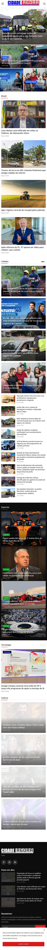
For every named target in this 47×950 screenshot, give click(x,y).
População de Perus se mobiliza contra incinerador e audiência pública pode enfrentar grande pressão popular (29, 876)
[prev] (41, 644)
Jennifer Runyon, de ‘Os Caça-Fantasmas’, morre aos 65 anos (21, 758)
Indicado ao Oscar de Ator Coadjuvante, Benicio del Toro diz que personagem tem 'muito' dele (22, 789)
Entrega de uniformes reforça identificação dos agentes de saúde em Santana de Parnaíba (31, 480)
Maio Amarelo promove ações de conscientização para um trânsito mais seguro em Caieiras (20, 353)
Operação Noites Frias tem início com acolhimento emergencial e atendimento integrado (30, 398)
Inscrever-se (40, 927)
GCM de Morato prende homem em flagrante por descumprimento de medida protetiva (30, 443)
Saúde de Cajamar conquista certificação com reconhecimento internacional (29, 432)
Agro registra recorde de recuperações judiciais (23, 210)
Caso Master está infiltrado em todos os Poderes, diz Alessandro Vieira (19, 131)
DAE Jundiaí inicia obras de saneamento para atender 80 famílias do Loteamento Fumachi (23, 62)
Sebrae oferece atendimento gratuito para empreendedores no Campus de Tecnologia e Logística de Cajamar (23, 321)
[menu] (2, 3)
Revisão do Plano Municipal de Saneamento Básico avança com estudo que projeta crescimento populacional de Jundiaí (31, 456)
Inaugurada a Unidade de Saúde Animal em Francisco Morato (35, 87)
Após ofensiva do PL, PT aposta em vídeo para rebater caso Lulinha (22, 248)
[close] (44, 930)
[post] (23, 27)
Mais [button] (42, 261)
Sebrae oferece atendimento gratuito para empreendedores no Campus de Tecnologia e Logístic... (11, 85)
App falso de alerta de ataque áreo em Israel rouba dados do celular (21, 687)
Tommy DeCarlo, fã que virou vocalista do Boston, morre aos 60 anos (22, 823)
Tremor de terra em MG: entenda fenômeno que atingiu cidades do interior (23, 171)
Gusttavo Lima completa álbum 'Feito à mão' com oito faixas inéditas (23, 726)
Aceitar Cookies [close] (23, 944)
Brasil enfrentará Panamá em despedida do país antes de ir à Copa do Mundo (22, 630)
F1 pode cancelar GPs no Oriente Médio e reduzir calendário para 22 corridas (21, 602)
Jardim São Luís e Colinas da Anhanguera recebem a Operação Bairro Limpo (29, 409)
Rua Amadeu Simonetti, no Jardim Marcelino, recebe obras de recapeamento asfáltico (29, 491)
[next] (44, 644)
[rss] (15, 862)
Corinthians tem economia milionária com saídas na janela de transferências (22, 574)
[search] (44, 3)
